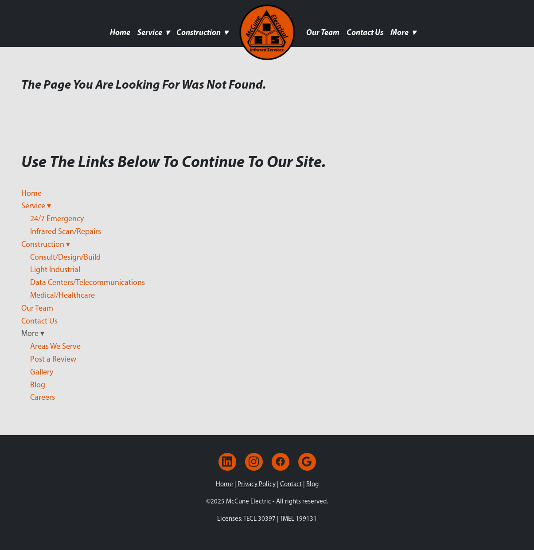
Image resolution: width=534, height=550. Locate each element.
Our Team (322, 32)
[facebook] (280, 462)
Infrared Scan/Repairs (65, 231)
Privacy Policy (257, 484)
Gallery (41, 372)
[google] (307, 462)
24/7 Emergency (57, 218)
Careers (42, 397)
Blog (37, 385)
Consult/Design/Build (65, 257)
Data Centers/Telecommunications (87, 282)
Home (120, 32)
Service (153, 32)
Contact (291, 484)
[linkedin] (227, 462)
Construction (202, 32)
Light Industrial (55, 269)
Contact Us (365, 32)
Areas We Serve (55, 346)
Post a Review (53, 359)
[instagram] (254, 462)
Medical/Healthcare (62, 295)
